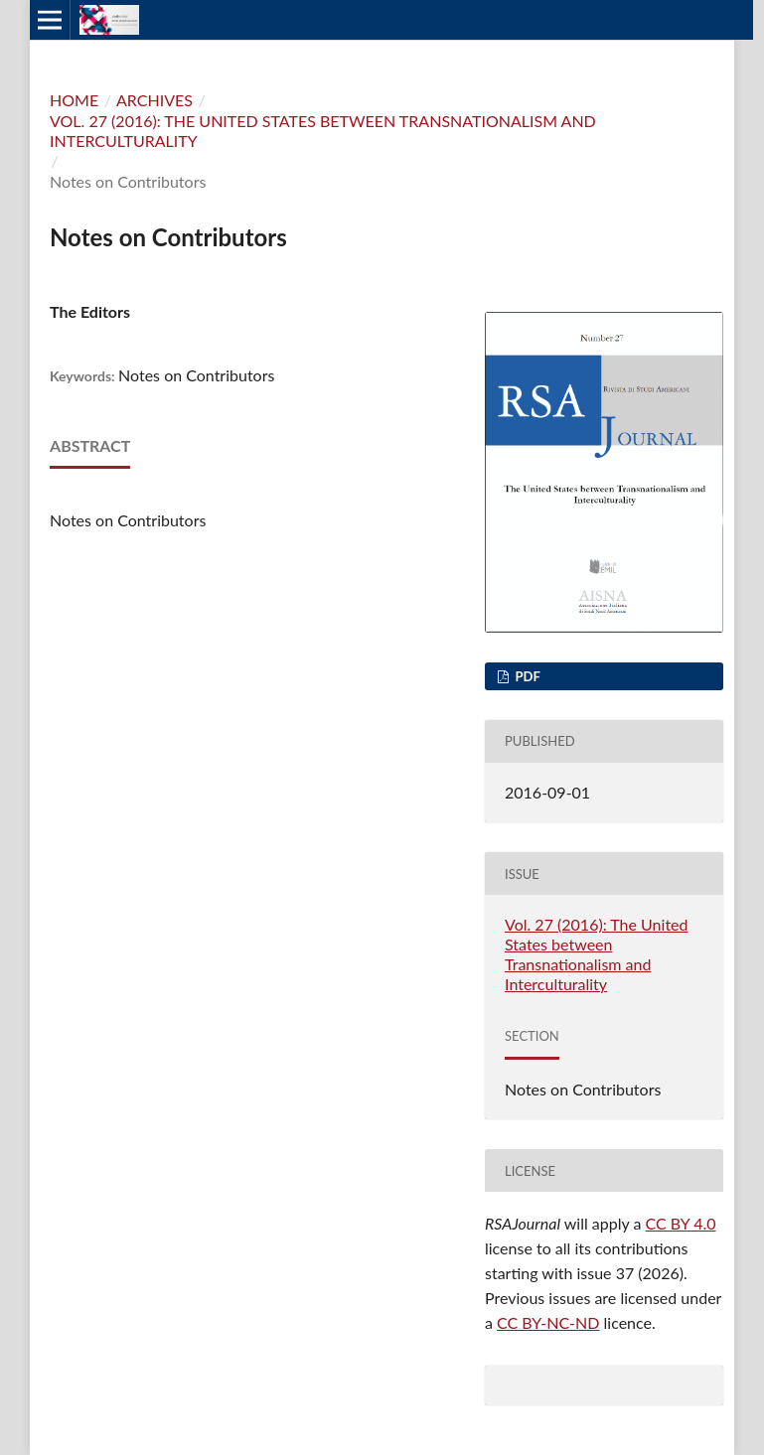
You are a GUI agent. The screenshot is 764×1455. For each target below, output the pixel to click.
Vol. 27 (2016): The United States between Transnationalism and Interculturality (323, 130)
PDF (526, 676)
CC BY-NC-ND (548, 1322)
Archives (154, 99)
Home (74, 99)
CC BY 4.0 (681, 1223)
